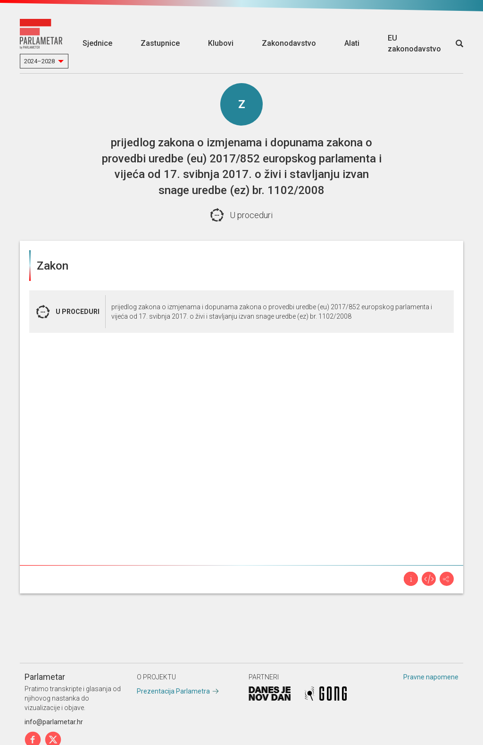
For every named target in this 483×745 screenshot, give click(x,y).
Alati (351, 43)
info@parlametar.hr (54, 722)
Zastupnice (160, 43)
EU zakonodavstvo (414, 43)
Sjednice (97, 43)
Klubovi (220, 43)
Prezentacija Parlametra (173, 691)
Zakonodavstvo (289, 43)
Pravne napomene (430, 677)
